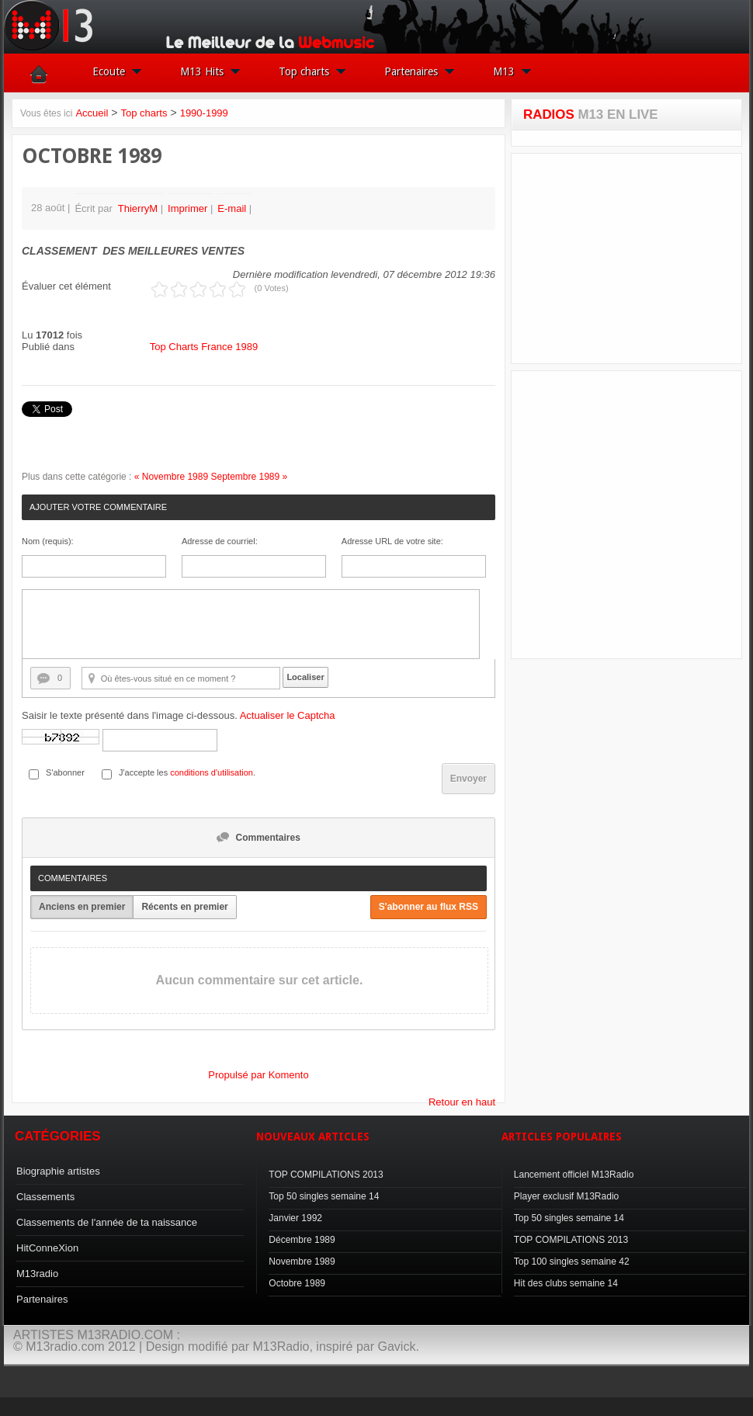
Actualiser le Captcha (287, 715)
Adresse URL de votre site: (392, 541)
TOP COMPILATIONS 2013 (326, 1174)
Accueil (91, 113)
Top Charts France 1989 (204, 346)
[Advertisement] (635, 258)
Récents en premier (184, 906)
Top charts (143, 113)
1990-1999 (204, 113)
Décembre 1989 (302, 1239)
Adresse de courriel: (220, 541)
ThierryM (138, 208)
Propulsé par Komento (258, 1075)
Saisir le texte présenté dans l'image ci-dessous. (178, 715)
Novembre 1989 (302, 1261)
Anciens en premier (82, 906)
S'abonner (65, 772)
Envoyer (468, 778)
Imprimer (189, 208)
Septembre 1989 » (248, 476)
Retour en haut (462, 1102)
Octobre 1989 (297, 1283)
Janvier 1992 (295, 1218)
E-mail (232, 208)
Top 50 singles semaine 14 (324, 1196)
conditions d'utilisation (211, 772)
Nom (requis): (48, 541)
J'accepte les (143, 772)
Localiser (305, 677)
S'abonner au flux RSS (428, 906)
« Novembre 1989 (171, 476)
